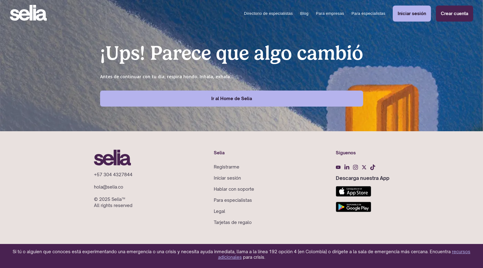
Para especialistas (368, 13)
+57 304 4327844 (113, 174)
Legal (219, 211)
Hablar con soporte (234, 189)
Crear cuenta (454, 13)
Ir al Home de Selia (231, 98)
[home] (28, 13)
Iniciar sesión (412, 13)
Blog (304, 13)
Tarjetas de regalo (233, 222)
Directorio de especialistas (268, 13)
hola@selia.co (108, 186)
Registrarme (226, 166)
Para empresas (330, 13)
